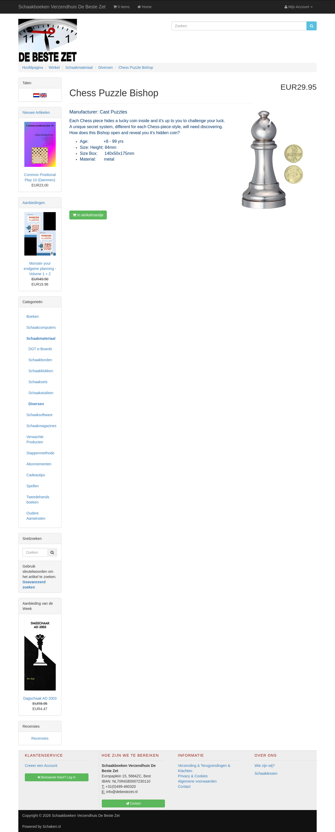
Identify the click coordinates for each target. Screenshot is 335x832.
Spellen (32, 486)
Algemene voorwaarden (197, 781)
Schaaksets (36, 382)
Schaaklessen (266, 773)
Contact (184, 786)
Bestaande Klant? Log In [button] (57, 777)
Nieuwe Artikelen (36, 112)
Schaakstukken (39, 393)
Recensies (39, 738)
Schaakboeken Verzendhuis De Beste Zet (61, 6)
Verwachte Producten (34, 439)
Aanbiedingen (34, 203)
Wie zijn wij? (265, 765)
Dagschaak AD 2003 (40, 698)
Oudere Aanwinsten (35, 515)
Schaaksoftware (39, 415)
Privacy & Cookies (193, 776)
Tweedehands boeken (37, 499)
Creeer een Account (41, 765)
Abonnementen (38, 464)
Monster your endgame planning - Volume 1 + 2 (40, 268)
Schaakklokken (39, 371)
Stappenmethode (40, 453)
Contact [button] (133, 803)
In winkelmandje (88, 215)
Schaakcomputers (41, 327)
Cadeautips (35, 475)
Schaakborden (39, 360)
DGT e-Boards (39, 349)
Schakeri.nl (52, 826)
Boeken (32, 316)
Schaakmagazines (41, 426)
